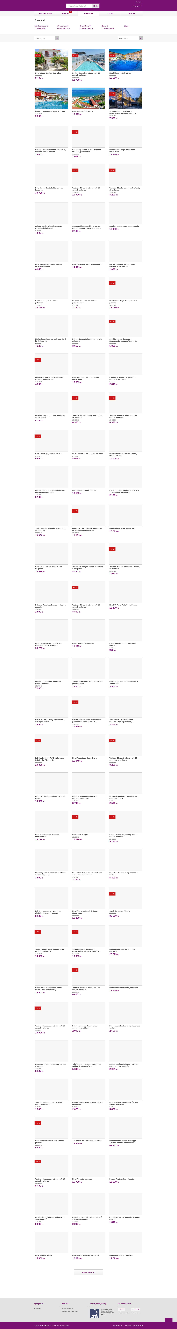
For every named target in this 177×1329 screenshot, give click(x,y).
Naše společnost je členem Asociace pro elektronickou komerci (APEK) (107, 1312)
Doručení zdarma (68, 1309)
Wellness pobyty (63, 26)
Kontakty (139, 2)
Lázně (126, 26)
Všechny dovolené (41, 26)
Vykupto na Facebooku (70, 1311)
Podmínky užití (118, 1325)
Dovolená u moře (108, 28)
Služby (132, 13)
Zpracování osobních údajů (134, 1325)
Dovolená (88, 13)
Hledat (95, 6)
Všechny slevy (45, 13)
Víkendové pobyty (63, 28)
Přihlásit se (136, 6)
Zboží (110, 13)
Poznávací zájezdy (86, 28)
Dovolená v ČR (40, 28)
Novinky (67, 13)
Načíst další (87, 1272)
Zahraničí (105, 26)
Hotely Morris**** (85, 26)
